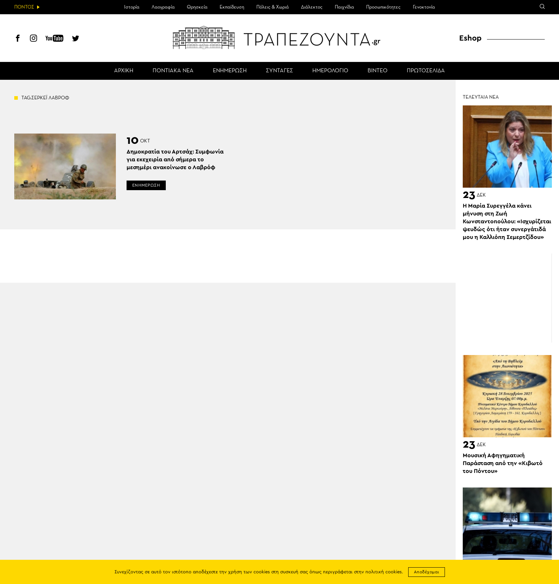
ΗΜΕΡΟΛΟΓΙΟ (330, 71)
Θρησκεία (197, 7)
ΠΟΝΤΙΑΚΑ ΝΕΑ (173, 71)
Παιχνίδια (344, 7)
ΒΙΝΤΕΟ (378, 71)
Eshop (470, 38)
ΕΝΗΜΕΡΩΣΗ (230, 71)
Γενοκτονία (424, 7)
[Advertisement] (507, 298)
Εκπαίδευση (232, 7)
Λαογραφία (163, 7)
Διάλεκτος (312, 7)
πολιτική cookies (383, 572)
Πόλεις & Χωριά (272, 7)
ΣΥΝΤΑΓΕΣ (279, 71)
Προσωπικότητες (383, 7)
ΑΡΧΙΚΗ (123, 71)
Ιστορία (131, 7)
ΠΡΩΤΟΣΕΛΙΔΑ (426, 71)
